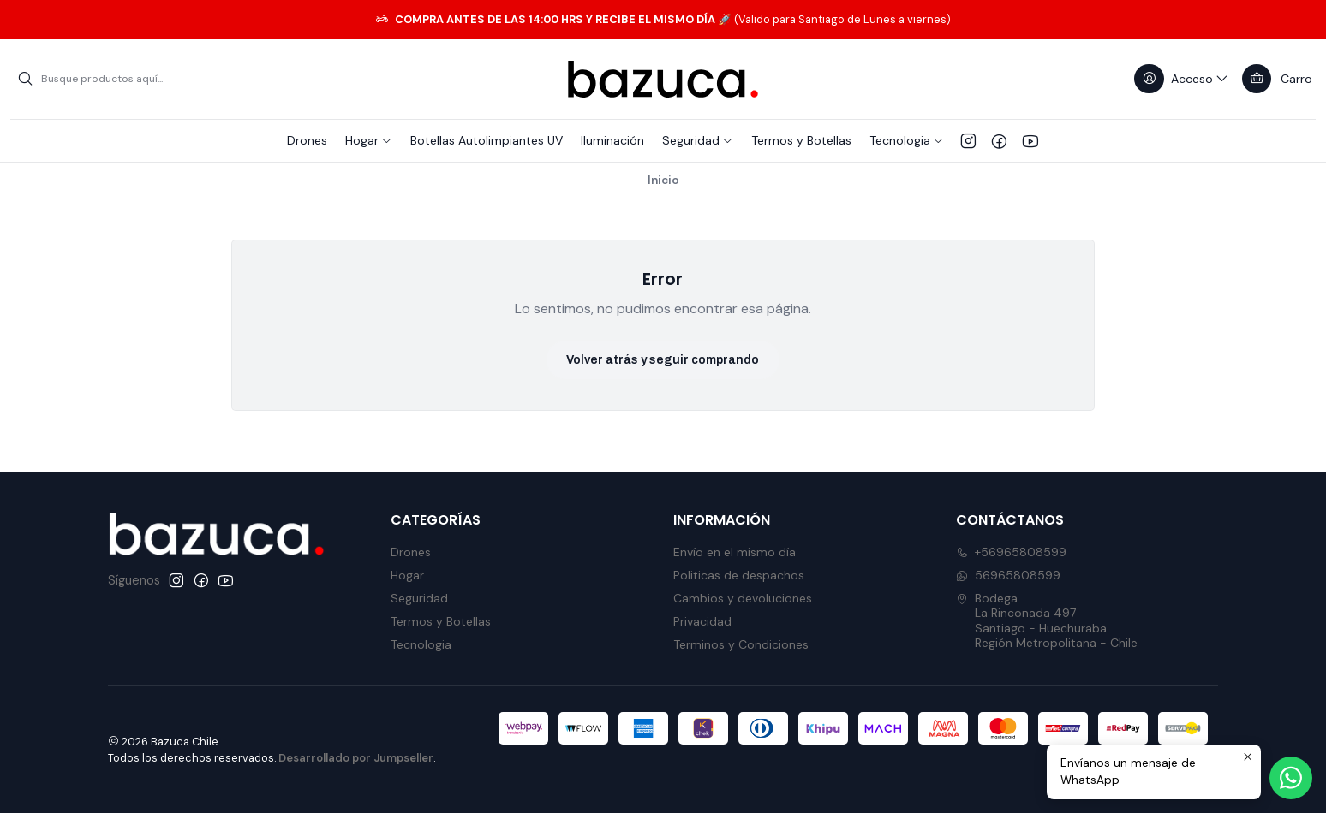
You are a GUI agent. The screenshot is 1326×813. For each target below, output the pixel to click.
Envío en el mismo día (734, 552)
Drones (411, 552)
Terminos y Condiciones (741, 644)
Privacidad (702, 621)
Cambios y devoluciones (742, 598)
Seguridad (419, 598)
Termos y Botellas (441, 621)
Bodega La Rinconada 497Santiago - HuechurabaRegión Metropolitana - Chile (1047, 620)
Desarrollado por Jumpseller (355, 758)
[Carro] (1277, 78)
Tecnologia (421, 644)
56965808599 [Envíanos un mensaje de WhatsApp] (1008, 575)
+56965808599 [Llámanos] (1011, 552)
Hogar (407, 575)
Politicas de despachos (738, 575)
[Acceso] (1182, 78)
